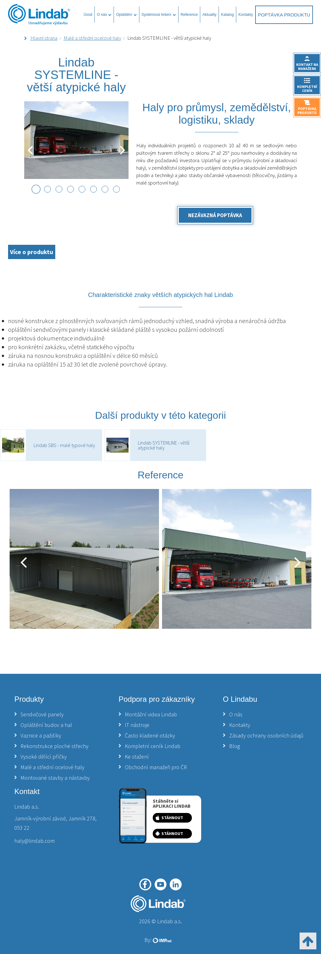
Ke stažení (137, 756)
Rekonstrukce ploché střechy (54, 746)
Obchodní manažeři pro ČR (156, 767)
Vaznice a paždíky (40, 735)
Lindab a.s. (26, 806)
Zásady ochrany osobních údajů (266, 735)
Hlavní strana (43, 37)
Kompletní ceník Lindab (152, 746)
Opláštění (126, 14)
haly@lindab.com (34, 840)
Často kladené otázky (150, 735)
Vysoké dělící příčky (43, 756)
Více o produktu (31, 252)
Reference (189, 14)
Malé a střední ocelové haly (92, 37)
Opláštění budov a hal (46, 724)
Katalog (227, 14)
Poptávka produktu (284, 14)
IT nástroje (137, 724)
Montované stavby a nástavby (55, 777)
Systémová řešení (159, 14)
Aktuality (209, 14)
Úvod (88, 14)
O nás (104, 14)
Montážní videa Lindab (151, 714)
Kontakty (245, 14)
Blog (234, 746)
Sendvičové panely (42, 714)
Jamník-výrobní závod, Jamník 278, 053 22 (55, 823)
